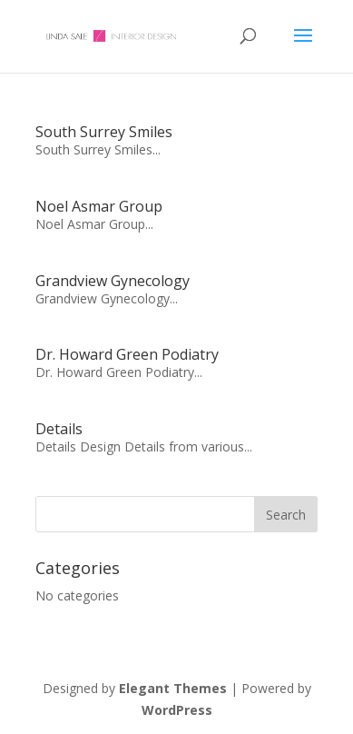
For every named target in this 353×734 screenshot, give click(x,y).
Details (59, 429)
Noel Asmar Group (98, 206)
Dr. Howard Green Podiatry (127, 354)
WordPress (177, 710)
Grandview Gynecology (112, 281)
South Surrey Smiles (103, 132)
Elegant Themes (173, 688)
